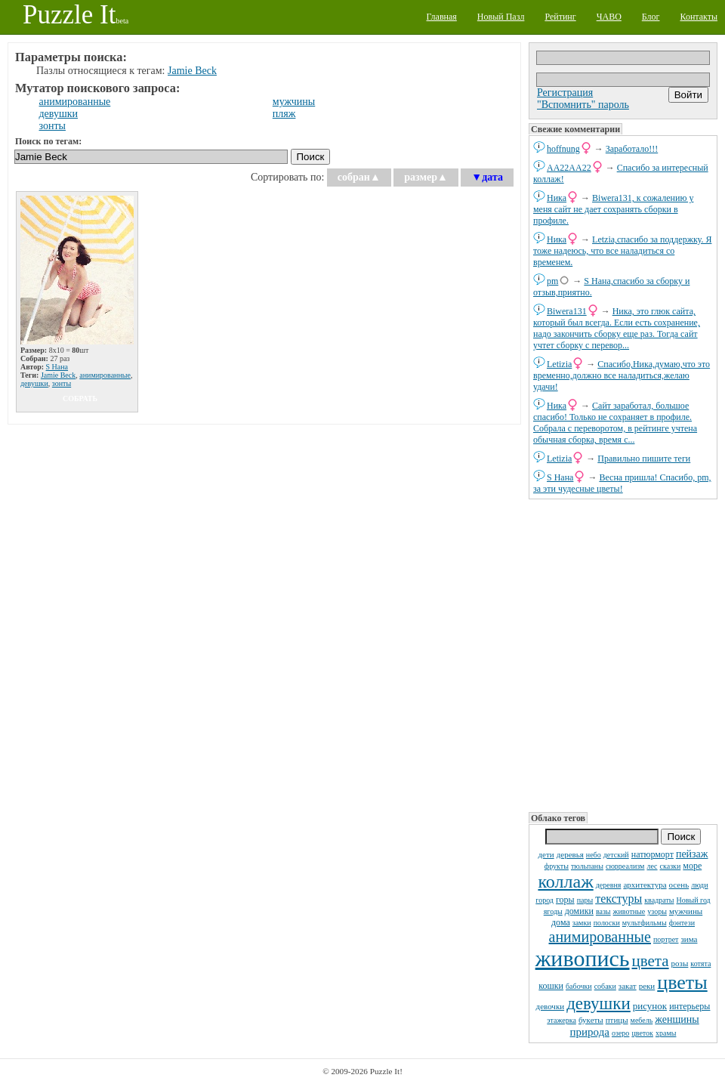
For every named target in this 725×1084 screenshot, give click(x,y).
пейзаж (692, 854)
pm (552, 281)
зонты (52, 125)
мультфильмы (644, 923)
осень (679, 884)
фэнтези (682, 923)
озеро (620, 1033)
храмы (666, 1033)
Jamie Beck (192, 70)
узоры (657, 911)
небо (593, 855)
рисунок (650, 1005)
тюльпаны (587, 866)
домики (579, 911)
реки (647, 985)
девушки (598, 1003)
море (692, 865)
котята (700, 963)
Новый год (694, 900)
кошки (550, 986)
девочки (550, 1006)
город (544, 900)
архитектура (644, 884)
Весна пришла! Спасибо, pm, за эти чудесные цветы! (622, 483)
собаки (605, 986)
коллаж (565, 881)
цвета (650, 961)
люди (699, 885)
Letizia (559, 364)
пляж (284, 113)
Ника (556, 198)
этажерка (561, 1020)
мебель (642, 1020)
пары (585, 900)
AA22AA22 (569, 167)
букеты (590, 1019)
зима (688, 938)
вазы (603, 911)
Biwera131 (567, 311)
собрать (80, 398)
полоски (607, 923)
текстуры (618, 898)
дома (560, 922)
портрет (666, 939)
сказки (670, 866)
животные (629, 911)
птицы (617, 1019)
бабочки (579, 986)
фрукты (557, 866)
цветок (642, 1033)
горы (565, 899)
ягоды (553, 911)
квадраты (659, 900)
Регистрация (565, 92)
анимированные (600, 936)
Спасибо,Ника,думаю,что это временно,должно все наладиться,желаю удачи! (621, 375)
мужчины (685, 911)
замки (581, 923)
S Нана (560, 477)
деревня (609, 885)
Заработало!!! (632, 149)
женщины (677, 1019)
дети (546, 854)
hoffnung (563, 149)
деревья (570, 854)
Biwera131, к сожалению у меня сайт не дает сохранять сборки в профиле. (613, 209)
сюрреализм (625, 866)
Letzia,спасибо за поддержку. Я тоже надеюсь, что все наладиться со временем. (622, 250)
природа (589, 1032)
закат (628, 985)
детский (616, 855)
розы (680, 963)
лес (651, 866)
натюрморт (652, 854)
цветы (682, 982)
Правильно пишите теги (643, 458)
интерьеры (689, 1006)
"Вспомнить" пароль (583, 104)
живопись (582, 958)
